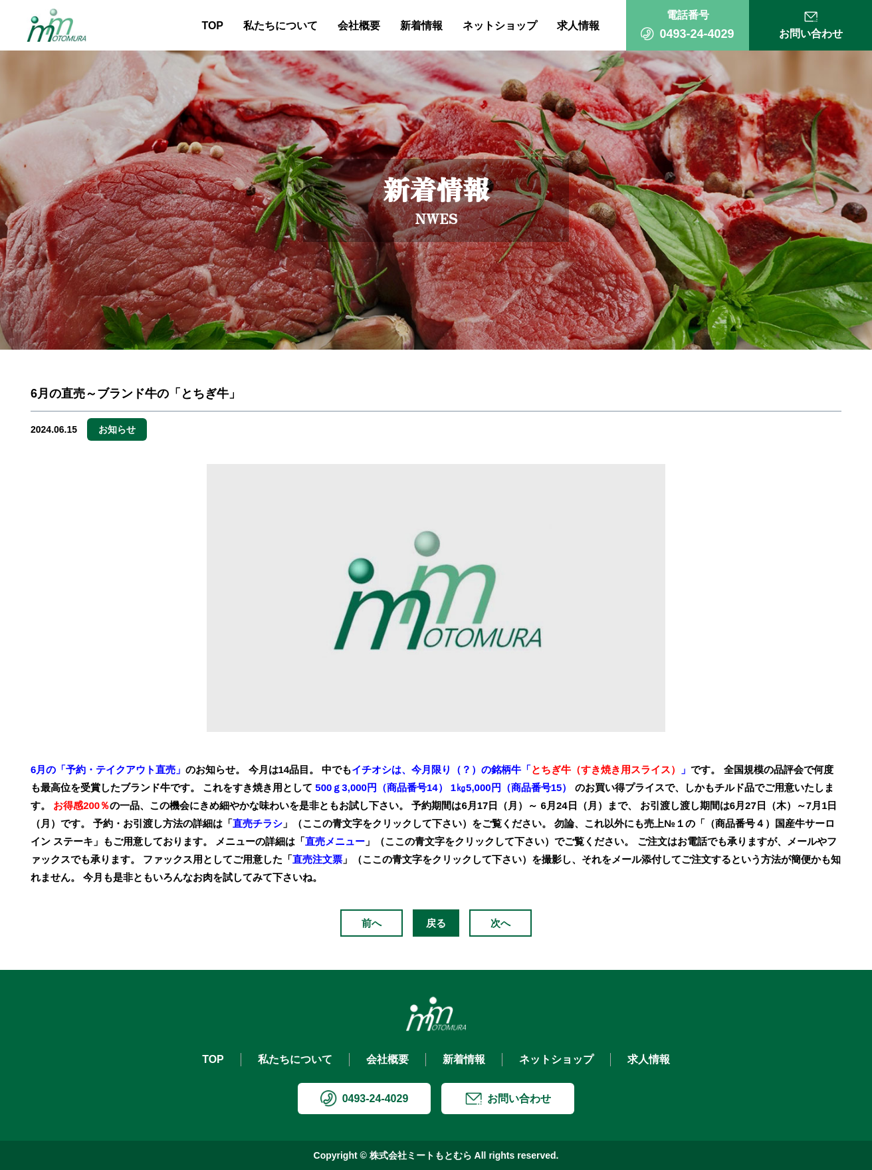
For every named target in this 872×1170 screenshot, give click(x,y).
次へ (500, 923)
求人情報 (578, 25)
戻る (436, 923)
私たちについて (280, 25)
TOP (212, 25)
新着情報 (421, 25)
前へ (372, 923)
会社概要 (359, 25)
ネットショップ (500, 25)
